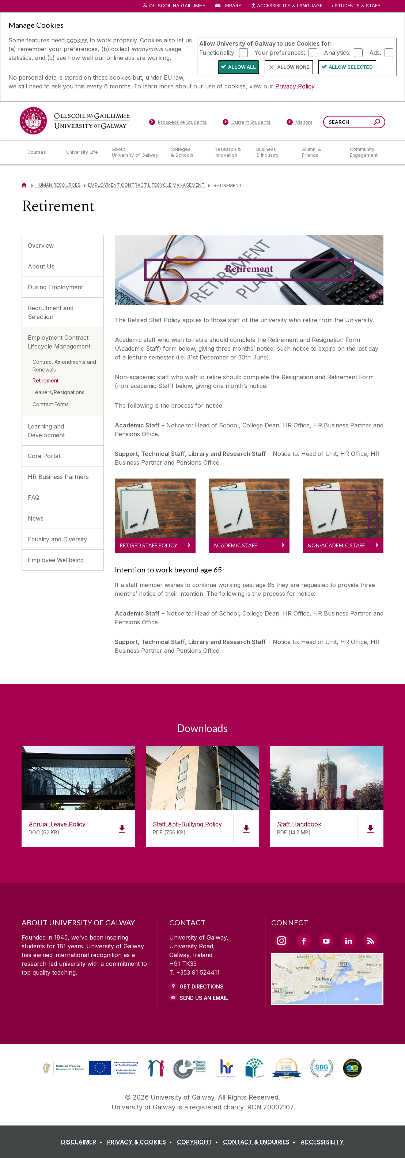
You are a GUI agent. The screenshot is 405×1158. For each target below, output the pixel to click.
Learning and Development (46, 431)
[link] (89, 1068)
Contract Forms (51, 404)
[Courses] (41, 152)
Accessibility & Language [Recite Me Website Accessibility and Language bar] (286, 6)
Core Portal (44, 456)
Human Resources (57, 185)
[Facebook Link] (303, 940)
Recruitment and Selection (50, 312)
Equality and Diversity (57, 539)
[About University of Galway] (135, 152)
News (35, 518)
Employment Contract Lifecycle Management (146, 185)
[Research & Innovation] (229, 152)
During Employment (55, 287)
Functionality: (217, 52)
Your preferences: (279, 52)
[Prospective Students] (177, 123)
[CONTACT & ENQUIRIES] (261, 1142)
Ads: (375, 52)
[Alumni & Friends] (320, 152)
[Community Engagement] (363, 152)
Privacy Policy (294, 86)
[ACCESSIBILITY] (322, 1142)
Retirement (45, 380)
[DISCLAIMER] (83, 1142)
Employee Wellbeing (56, 560)
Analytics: (337, 52)
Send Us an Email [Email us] (203, 998)
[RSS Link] (370, 940)
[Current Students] (247, 123)
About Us (41, 266)
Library (232, 5)
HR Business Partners (58, 476)
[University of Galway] (74, 120)
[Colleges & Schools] (187, 152)
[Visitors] (299, 123)
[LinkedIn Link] (348, 940)
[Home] (24, 185)
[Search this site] (377, 123)
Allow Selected (351, 67)
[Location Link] (327, 1000)
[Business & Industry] (273, 152)
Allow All (242, 67)
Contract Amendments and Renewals (64, 366)
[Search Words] (354, 122)
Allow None (293, 67)
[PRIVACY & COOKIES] (141, 1142)
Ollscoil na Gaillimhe (177, 5)
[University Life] (83, 152)
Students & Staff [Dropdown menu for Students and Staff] (357, 5)
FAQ (33, 497)
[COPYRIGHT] (199, 1142)
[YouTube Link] (326, 940)
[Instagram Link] (281, 940)
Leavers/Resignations (58, 392)
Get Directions (201, 986)
